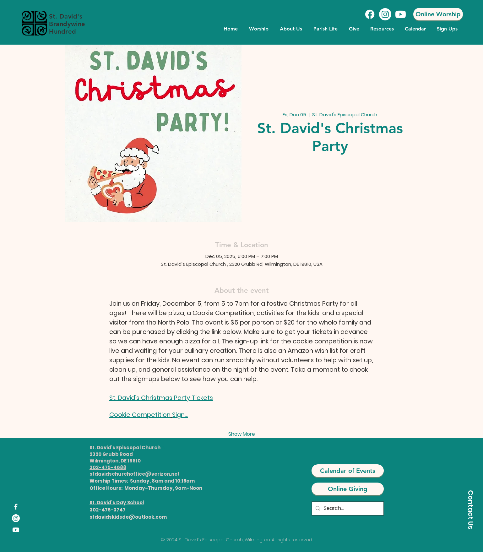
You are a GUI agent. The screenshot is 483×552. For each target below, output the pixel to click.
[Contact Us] (470, 509)
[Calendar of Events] (348, 470)
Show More (241, 434)
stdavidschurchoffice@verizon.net (135, 474)
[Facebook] (370, 14)
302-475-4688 (108, 467)
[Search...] (347, 508)
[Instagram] (385, 14)
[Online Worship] (438, 14)
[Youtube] (400, 14)
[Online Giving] (348, 489)
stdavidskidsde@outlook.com (128, 517)
